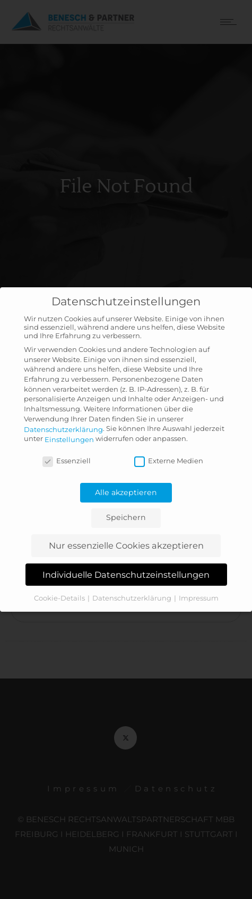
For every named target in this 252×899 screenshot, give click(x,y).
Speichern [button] (126, 517)
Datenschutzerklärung (63, 429)
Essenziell (66, 460)
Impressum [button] (199, 598)
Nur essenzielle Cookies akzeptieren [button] (126, 545)
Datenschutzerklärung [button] (132, 598)
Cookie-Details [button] (60, 598)
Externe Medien (168, 460)
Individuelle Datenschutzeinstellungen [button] (126, 574)
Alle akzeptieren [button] (126, 492)
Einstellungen (69, 439)
